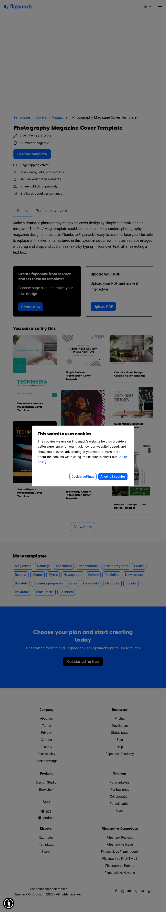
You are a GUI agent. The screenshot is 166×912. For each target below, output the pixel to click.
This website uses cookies (64, 434)
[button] (8, 903)
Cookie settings (83, 476)
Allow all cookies (112, 476)
